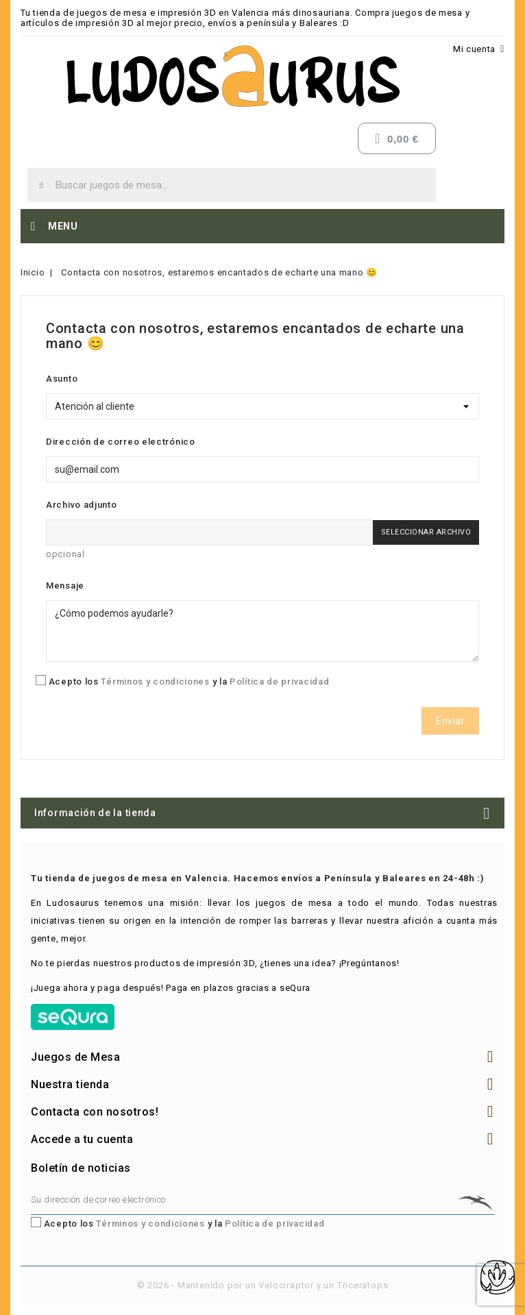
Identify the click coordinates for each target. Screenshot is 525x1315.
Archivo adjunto (81, 505)
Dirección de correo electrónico (120, 442)
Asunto (61, 378)
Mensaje (65, 585)
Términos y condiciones (155, 681)
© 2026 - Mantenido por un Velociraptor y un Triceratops (263, 1285)
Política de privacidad (279, 681)
